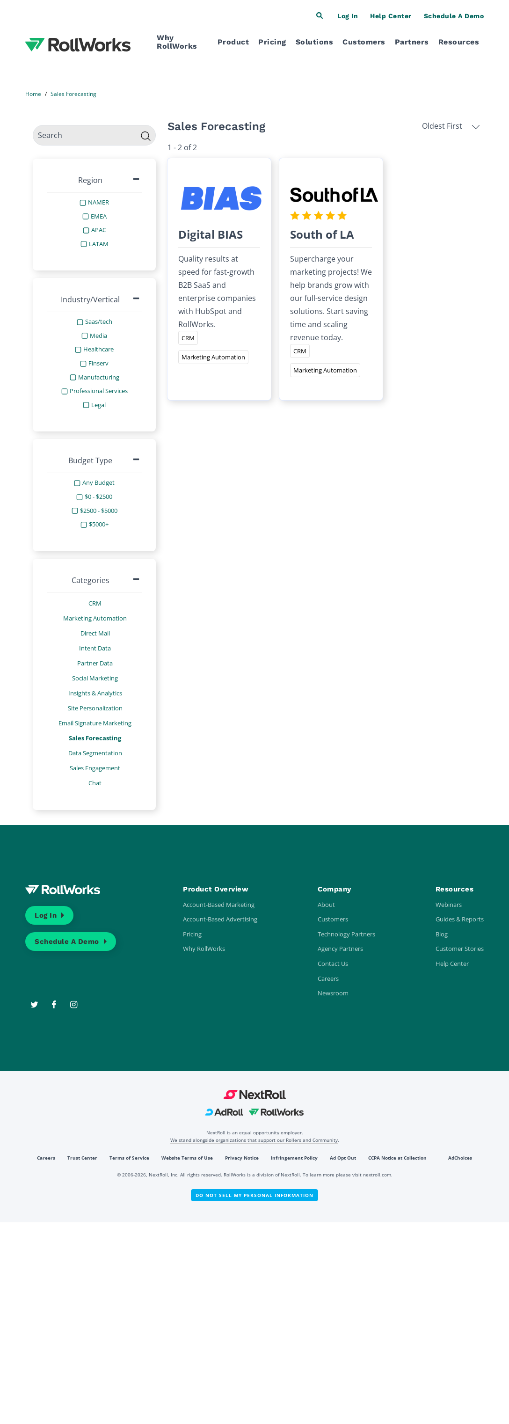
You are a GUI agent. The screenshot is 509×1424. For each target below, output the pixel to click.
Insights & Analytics (95, 693)
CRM (95, 603)
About (326, 904)
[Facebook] (55, 1005)
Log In (46, 915)
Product (233, 41)
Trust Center (82, 1157)
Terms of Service (129, 1157)
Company (334, 889)
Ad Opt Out (343, 1157)
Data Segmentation (95, 753)
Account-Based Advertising (220, 919)
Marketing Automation (95, 618)
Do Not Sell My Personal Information (254, 1195)
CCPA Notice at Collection (397, 1157)
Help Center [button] (391, 16)
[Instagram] (74, 1005)
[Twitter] (35, 1005)
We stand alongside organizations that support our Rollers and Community (254, 1140)
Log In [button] (347, 16)
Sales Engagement (95, 768)
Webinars (449, 904)
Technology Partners (346, 934)
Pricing (272, 41)
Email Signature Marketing (94, 723)
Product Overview (215, 889)
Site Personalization (95, 708)
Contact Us (333, 963)
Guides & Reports (460, 919)
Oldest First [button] (451, 126)
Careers (328, 978)
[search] (94, 135)
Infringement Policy (294, 1157)
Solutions (315, 41)
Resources (459, 41)
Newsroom (333, 993)
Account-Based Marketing (218, 904)
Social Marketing (95, 678)
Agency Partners (340, 948)
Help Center (452, 963)
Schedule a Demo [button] (454, 16)
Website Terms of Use (187, 1157)
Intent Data (95, 648)
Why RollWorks (177, 42)
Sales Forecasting (95, 738)
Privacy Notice (242, 1157)
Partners (412, 41)
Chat (95, 783)
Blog (442, 934)
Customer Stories (460, 948)
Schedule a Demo (67, 941)
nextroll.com (377, 1174)
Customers (363, 41)
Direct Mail (95, 633)
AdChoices (460, 1157)
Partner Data (95, 663)
